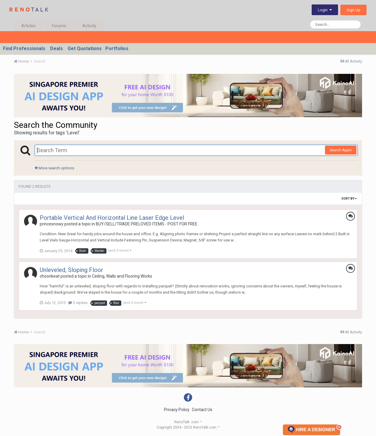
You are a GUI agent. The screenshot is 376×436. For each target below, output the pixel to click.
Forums (59, 25)
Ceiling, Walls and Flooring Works (122, 276)
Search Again (341, 150)
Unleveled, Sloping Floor (71, 269)
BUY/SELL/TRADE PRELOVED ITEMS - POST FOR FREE (146, 224)
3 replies (77, 302)
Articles (28, 25)
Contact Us (202, 409)
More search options (54, 168)
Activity (89, 25)
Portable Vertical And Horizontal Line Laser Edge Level (112, 217)
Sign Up (353, 10)
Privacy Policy (176, 409)
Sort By (349, 198)
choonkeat (50, 276)
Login (325, 10)
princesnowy (51, 224)
